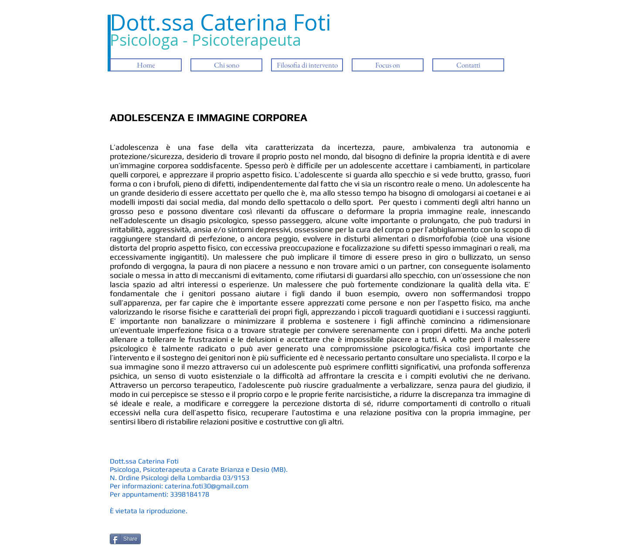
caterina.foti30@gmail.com (206, 486)
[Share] (125, 539)
